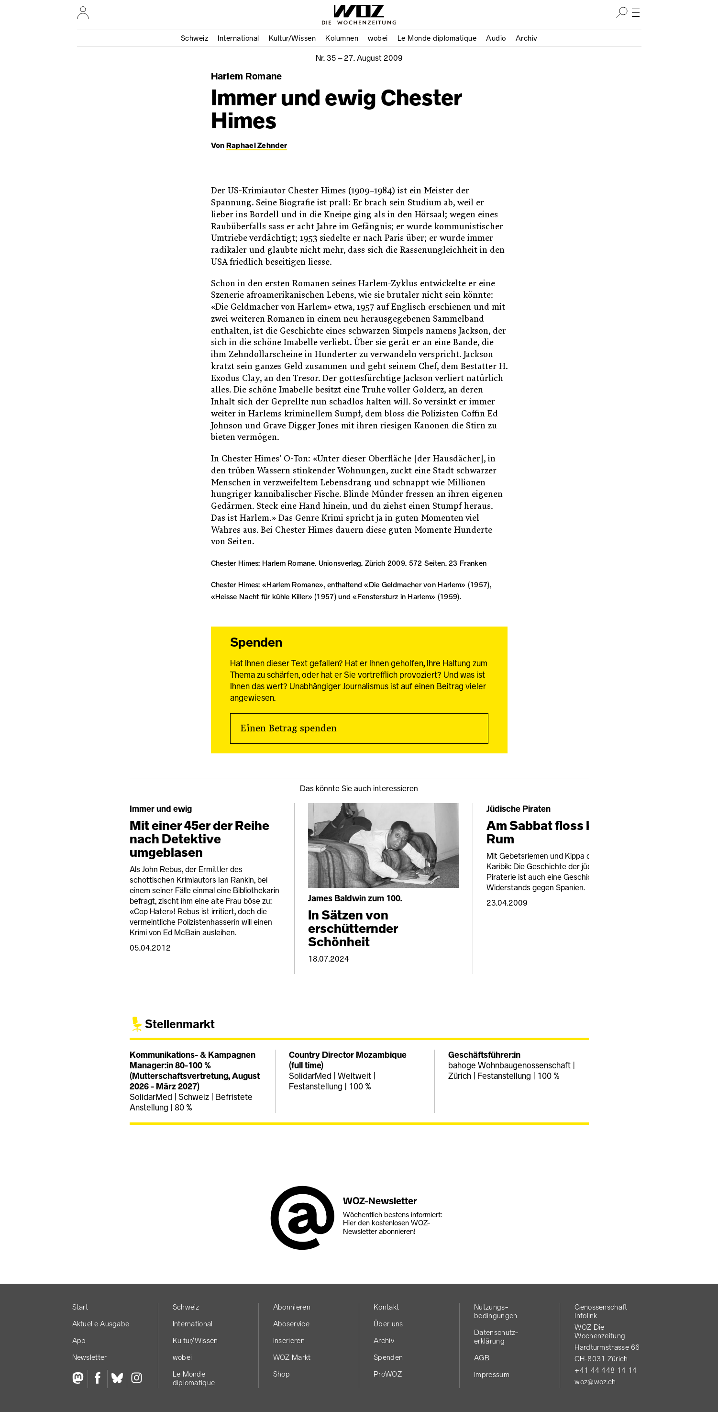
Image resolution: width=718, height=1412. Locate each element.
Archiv (527, 38)
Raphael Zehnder (256, 145)
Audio (496, 38)
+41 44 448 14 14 (605, 1370)
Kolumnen (341, 38)
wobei (378, 38)
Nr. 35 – (359, 58)
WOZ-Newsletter (380, 1201)
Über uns (388, 1324)
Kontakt (386, 1307)
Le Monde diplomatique (437, 38)
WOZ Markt (292, 1357)
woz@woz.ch (595, 1382)
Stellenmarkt (180, 1024)
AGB (481, 1358)
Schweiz (195, 38)
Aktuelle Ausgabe (101, 1324)
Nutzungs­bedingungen (495, 1311)
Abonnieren (291, 1307)
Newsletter (89, 1357)
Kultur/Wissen (292, 38)
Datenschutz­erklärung (496, 1336)
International (238, 38)
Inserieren (289, 1340)
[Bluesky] (117, 1379)
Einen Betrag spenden (288, 728)
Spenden (388, 1357)
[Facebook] (97, 1379)
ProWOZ (388, 1374)
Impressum (491, 1374)
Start (80, 1307)
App (79, 1340)
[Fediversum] (80, 1379)
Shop (281, 1374)
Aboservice (291, 1324)
